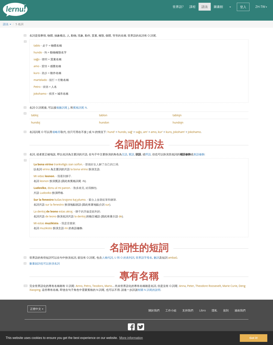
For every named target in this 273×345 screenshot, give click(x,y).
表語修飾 (198, 154)
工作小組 (170, 310)
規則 (226, 310)
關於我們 (153, 310)
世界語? (178, 7)
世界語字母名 (144, 257)
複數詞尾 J (62, 107)
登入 (243, 7)
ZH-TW (261, 7)
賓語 (131, 154)
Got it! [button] (253, 338)
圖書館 (218, 7)
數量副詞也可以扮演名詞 (44, 263)
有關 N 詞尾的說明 (149, 290)
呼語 (148, 154)
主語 (124, 154)
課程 (192, 7)
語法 (205, 7)
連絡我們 (240, 310)
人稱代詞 (107, 257)
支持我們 (187, 310)
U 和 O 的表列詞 (124, 257)
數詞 (156, 257)
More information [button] (131, 338)
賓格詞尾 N (80, 107)
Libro (202, 310)
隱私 (214, 310)
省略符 (56, 132)
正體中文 (36, 309)
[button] (230, 7)
